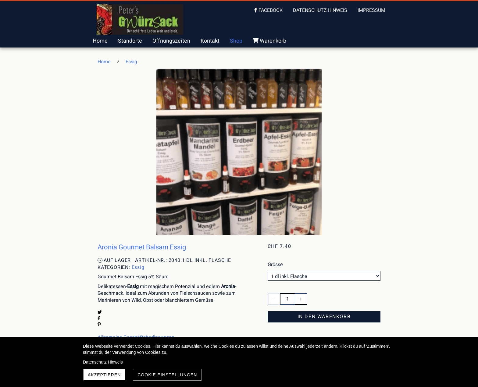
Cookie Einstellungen (167, 374)
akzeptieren (104, 374)
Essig (138, 267)
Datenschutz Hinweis (103, 362)
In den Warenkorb (324, 316)
